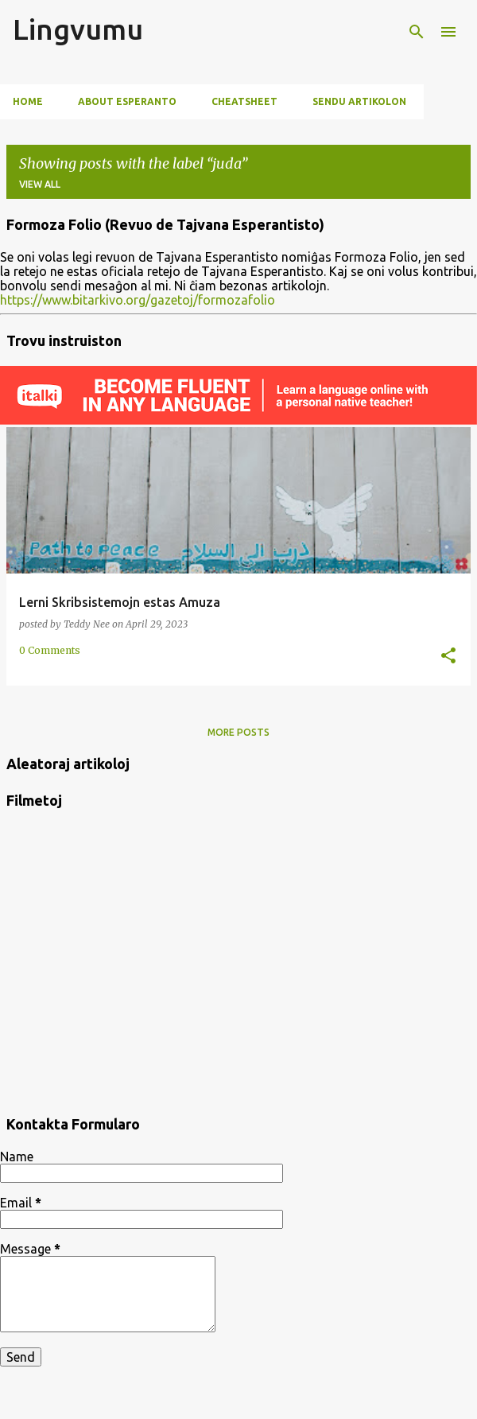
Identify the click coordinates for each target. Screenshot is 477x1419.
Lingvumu (78, 29)
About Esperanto (127, 101)
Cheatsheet (244, 101)
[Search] (416, 32)
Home (28, 101)
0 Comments (49, 650)
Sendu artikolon (359, 101)
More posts (238, 732)
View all (39, 184)
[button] (448, 656)
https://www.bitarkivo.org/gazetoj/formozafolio (137, 300)
